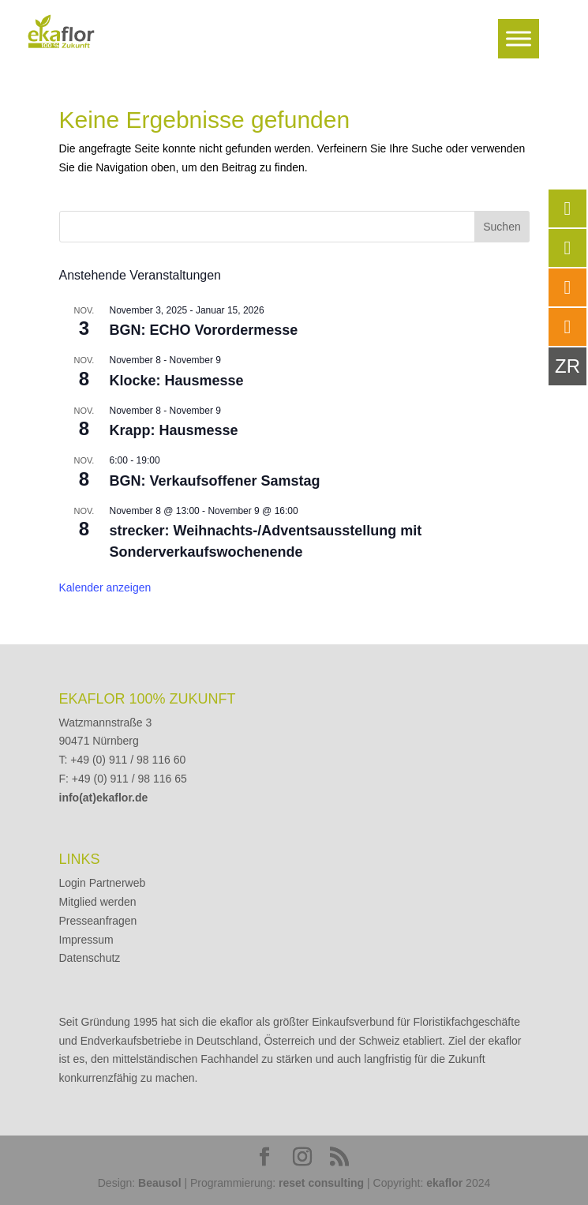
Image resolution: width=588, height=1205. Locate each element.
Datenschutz (90, 958)
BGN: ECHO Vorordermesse (204, 330)
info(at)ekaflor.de (103, 797)
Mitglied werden (98, 901)
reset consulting (321, 1183)
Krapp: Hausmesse (174, 430)
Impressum (86, 939)
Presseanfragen (98, 920)
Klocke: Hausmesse (177, 381)
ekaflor (444, 1183)
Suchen (501, 226)
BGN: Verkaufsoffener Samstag (215, 481)
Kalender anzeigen (105, 587)
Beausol (159, 1183)
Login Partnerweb (102, 883)
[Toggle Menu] (518, 38)
